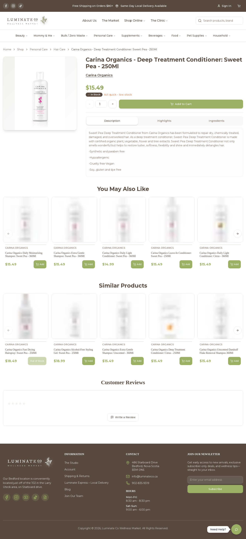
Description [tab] (112, 120)
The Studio (71, 462)
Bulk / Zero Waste (74, 35)
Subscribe (215, 489)
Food (176, 35)
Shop (20, 49)
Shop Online (134, 20)
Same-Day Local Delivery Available (144, 6)
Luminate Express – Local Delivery (86, 482)
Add (40, 264)
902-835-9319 (140, 483)
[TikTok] (21, 6)
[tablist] (164, 121)
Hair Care (59, 49)
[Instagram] (13, 6)
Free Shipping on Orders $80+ (92, 6)
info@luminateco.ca (145, 476)
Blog (67, 489)
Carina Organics (99, 75)
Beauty (22, 35)
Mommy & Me (44, 35)
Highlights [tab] (164, 120)
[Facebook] (6, 6)
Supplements (132, 35)
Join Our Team (73, 496)
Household (221, 35)
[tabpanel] (164, 152)
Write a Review (123, 417)
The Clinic (159, 20)
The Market (110, 20)
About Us (89, 20)
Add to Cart (181, 104)
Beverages (156, 35)
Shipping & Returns (76, 476)
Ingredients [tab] (216, 120)
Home (7, 49)
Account (69, 469)
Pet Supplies (197, 35)
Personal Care (105, 35)
